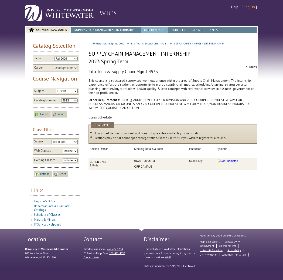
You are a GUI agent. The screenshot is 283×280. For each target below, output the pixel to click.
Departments (154, 30)
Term (37, 58)
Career (38, 68)
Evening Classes (44, 160)
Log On (249, 6)
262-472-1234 (115, 249)
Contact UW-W (91, 257)
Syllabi (215, 30)
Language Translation (234, 254)
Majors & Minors (45, 220)
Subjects (178, 30)
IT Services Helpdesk (47, 224)
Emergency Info (227, 245)
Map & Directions (210, 241)
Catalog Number (45, 100)
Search (197, 30)
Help (234, 6)
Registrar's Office (44, 201)
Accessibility (234, 250)
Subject (39, 91)
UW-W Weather (208, 254)
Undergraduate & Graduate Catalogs (51, 208)
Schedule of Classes (47, 215)
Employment (207, 245)
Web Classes (42, 151)
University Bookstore (211, 250)
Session (39, 141)
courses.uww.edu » (51, 29)
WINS (176, 138)
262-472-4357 (117, 253)
